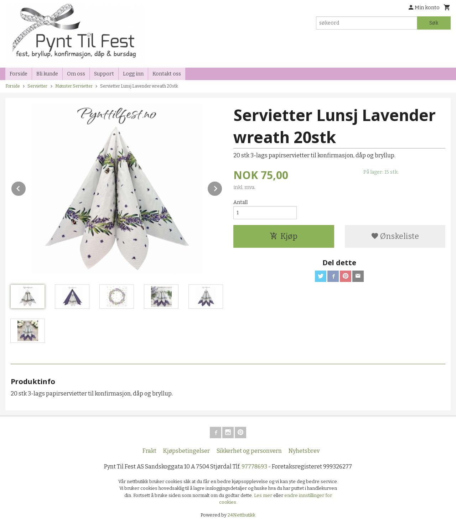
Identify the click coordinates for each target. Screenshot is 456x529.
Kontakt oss (166, 74)
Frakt (149, 450)
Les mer (263, 495)
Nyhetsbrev (304, 450)
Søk (433, 23)
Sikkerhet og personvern (249, 450)
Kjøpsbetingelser (186, 450)
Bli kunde (47, 74)
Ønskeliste (395, 236)
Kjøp (283, 236)
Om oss (76, 74)
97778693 (254, 466)
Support (104, 74)
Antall (240, 202)
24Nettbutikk (241, 515)
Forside (18, 74)
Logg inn (133, 74)
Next (222, 187)
